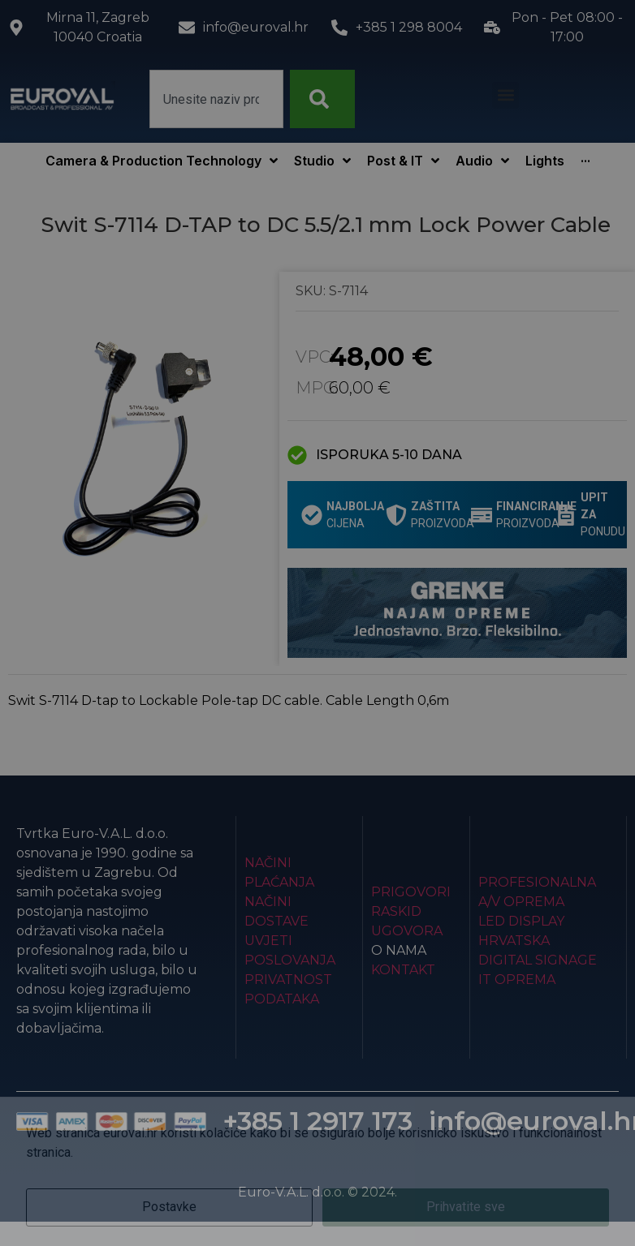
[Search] (322, 99)
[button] (505, 95)
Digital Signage (537, 960)
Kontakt (403, 969)
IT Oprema (516, 979)
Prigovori (411, 892)
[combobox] (216, 99)
